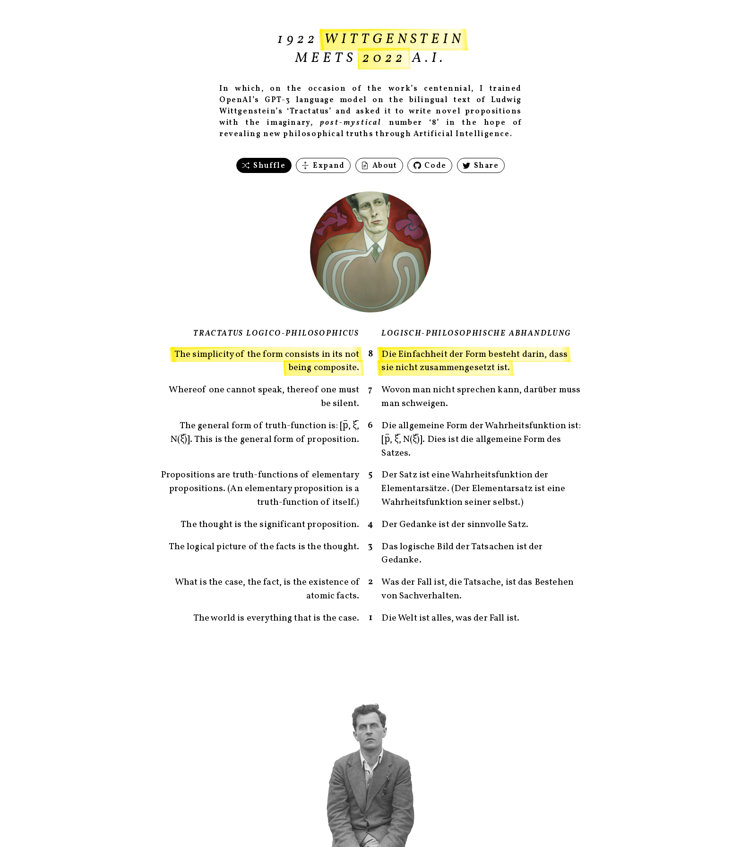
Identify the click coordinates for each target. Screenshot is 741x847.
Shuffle (263, 166)
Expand (323, 166)
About (379, 166)
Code (430, 166)
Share (481, 166)
